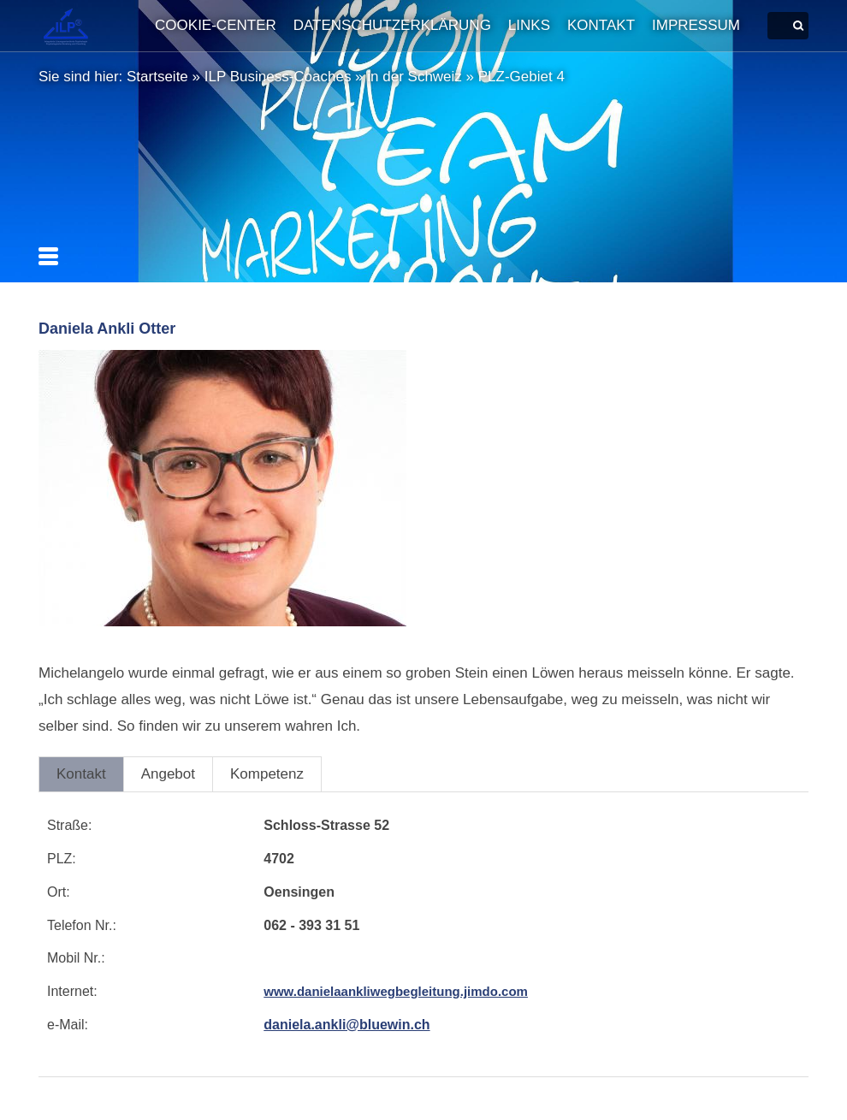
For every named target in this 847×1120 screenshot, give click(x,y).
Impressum (696, 25)
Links (529, 25)
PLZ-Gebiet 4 (521, 76)
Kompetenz (267, 774)
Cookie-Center (215, 25)
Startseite (157, 76)
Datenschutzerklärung (392, 25)
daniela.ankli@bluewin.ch (346, 1024)
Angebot (168, 774)
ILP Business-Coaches (278, 76)
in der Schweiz (414, 76)
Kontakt (601, 25)
